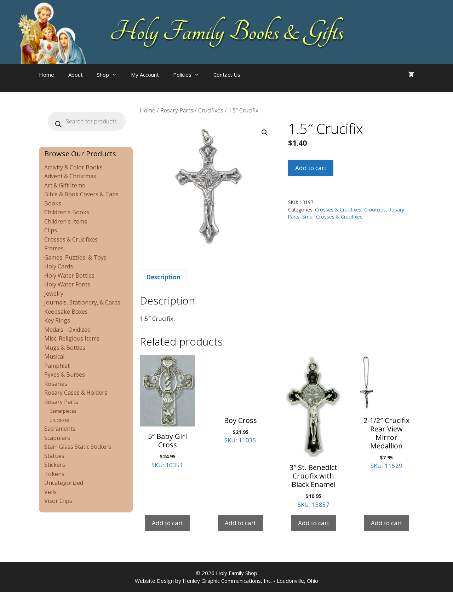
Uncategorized (63, 483)
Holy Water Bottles (69, 275)
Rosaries (55, 384)
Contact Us (226, 74)
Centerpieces (63, 411)
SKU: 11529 (386, 412)
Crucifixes (210, 110)
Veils (50, 492)
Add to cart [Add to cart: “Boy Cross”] (240, 523)
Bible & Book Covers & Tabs (81, 194)
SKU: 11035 (240, 400)
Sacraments (59, 429)
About (75, 74)
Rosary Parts (176, 110)
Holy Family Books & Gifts (227, 32)
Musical (54, 356)
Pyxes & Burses (64, 374)
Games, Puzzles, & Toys (75, 257)
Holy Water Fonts (67, 284)
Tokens (54, 474)
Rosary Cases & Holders (75, 392)
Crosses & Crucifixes (338, 209)
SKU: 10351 (167, 412)
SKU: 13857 (313, 432)
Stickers (54, 465)
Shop (110, 74)
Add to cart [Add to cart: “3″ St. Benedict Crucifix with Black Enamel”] (313, 523)
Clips (50, 230)
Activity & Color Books (73, 167)
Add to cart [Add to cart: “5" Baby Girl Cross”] (167, 523)
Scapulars (57, 438)
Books (52, 203)
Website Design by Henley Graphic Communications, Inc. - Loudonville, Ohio (226, 580)
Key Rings (57, 320)
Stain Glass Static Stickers (77, 447)
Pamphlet (57, 366)
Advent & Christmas (70, 176)
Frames (54, 248)
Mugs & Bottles (64, 348)
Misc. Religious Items (71, 338)
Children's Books (66, 212)
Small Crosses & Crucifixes (332, 216)
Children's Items (65, 221)
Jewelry (53, 293)
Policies (189, 74)
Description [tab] (163, 277)
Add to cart (310, 168)
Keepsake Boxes (66, 311)
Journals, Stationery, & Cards (82, 302)
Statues (54, 456)
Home (46, 74)
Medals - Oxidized (67, 329)
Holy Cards (58, 266)
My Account (145, 74)
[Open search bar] (261, 81)
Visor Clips (58, 501)
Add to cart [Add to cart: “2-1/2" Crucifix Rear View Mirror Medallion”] (386, 523)
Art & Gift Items (64, 185)
